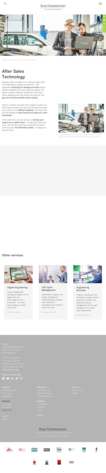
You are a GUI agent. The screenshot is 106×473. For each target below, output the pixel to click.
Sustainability (42, 404)
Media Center (77, 390)
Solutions (6, 387)
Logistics (5, 416)
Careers (40, 415)
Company (41, 401)
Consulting (6, 404)
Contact (75, 393)
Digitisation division (45, 393)
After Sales (6, 393)
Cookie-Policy (67, 433)
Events (39, 410)
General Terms (46, 433)
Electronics (6, 407)
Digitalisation (7, 396)
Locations (41, 407)
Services (75, 387)
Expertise (5, 60)
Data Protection (57, 433)
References (41, 387)
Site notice (37, 433)
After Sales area (43, 390)
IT (2, 413)
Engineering (15, 60)
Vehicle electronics (9, 390)
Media (4, 419)
